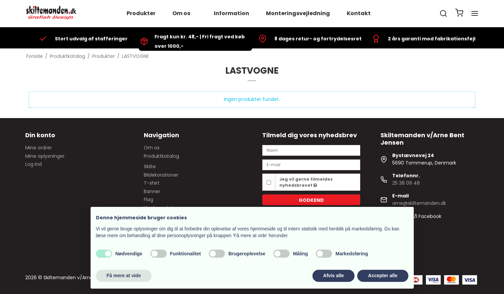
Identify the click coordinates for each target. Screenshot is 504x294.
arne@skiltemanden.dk (419, 203)
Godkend (311, 200)
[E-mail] (311, 164)
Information (231, 13)
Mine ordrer (38, 147)
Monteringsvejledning (298, 13)
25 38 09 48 (406, 183)
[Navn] (311, 150)
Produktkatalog (161, 156)
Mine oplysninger (45, 156)
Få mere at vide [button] (124, 275)
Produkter (141, 13)
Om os (181, 13)
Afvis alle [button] (333, 275)
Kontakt (359, 13)
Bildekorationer (161, 175)
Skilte (150, 166)
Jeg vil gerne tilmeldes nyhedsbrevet (306, 182)
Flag (148, 199)
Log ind (33, 164)
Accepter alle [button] (382, 275)
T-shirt (152, 183)
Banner (152, 191)
